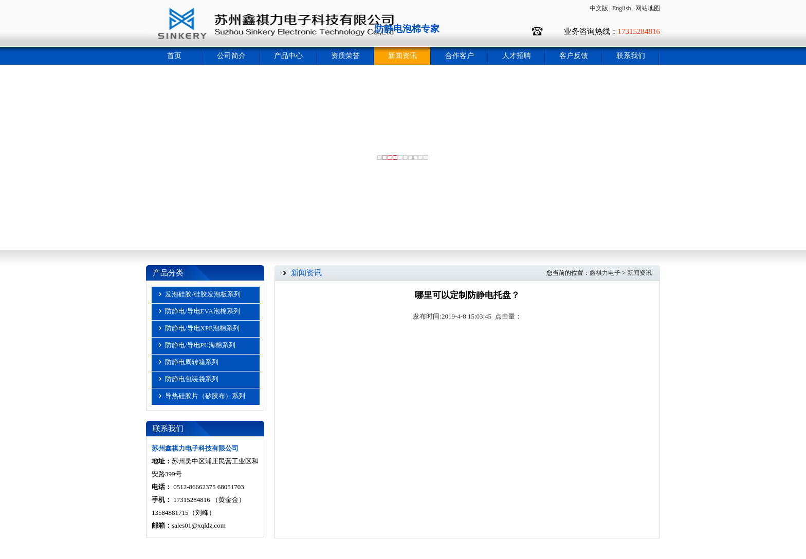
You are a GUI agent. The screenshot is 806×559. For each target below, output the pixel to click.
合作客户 (459, 56)
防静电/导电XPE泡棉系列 (202, 328)
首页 (174, 56)
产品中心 (288, 56)
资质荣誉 (345, 56)
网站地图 (647, 8)
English (621, 8)
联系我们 (630, 56)
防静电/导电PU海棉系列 (200, 345)
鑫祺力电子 (605, 272)
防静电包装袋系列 (191, 379)
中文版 (599, 8)
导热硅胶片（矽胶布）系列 (205, 396)
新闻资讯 (402, 56)
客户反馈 (573, 56)
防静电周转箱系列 (191, 362)
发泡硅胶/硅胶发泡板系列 (203, 294)
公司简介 (231, 56)
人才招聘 (516, 56)
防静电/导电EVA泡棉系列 (202, 311)
